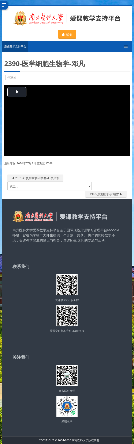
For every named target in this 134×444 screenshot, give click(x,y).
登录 (67, 34)
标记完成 (11, 77)
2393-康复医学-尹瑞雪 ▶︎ (106, 194)
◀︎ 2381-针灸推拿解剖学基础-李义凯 (35, 178)
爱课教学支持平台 (15, 46)
